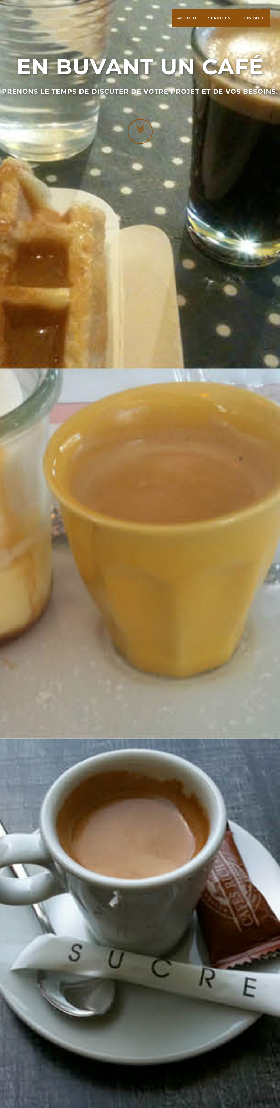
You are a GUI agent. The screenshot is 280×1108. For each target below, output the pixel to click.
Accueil (187, 25)
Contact (252, 25)
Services (219, 25)
